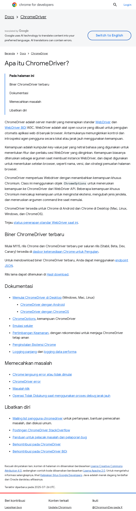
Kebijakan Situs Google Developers (61, 475)
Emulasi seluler (23, 326)
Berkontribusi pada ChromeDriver (37, 444)
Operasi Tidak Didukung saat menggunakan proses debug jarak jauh (61, 396)
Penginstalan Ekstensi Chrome (34, 345)
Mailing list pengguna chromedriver (38, 419)
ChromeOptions (24, 319)
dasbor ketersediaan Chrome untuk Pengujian (65, 252)
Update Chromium (60, 507)
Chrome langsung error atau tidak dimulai (42, 375)
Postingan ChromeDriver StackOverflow (41, 430)
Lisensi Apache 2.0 (94, 470)
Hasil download (57, 274)
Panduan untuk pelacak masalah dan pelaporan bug (50, 437)
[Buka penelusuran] (115, 4)
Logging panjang (25, 352)
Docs (9, 17)
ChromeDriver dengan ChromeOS (44, 312)
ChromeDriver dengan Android (42, 305)
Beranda (10, 53)
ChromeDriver (33, 17)
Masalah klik (21, 389)
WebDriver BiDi (15, 128)
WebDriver (103, 122)
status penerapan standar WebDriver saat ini (46, 223)
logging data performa (60, 352)
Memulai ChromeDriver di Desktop (37, 298)
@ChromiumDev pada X (107, 507)
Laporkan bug (13, 507)
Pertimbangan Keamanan (31, 333)
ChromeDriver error (27, 382)
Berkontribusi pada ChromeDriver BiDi (40, 452)
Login (127, 4)
